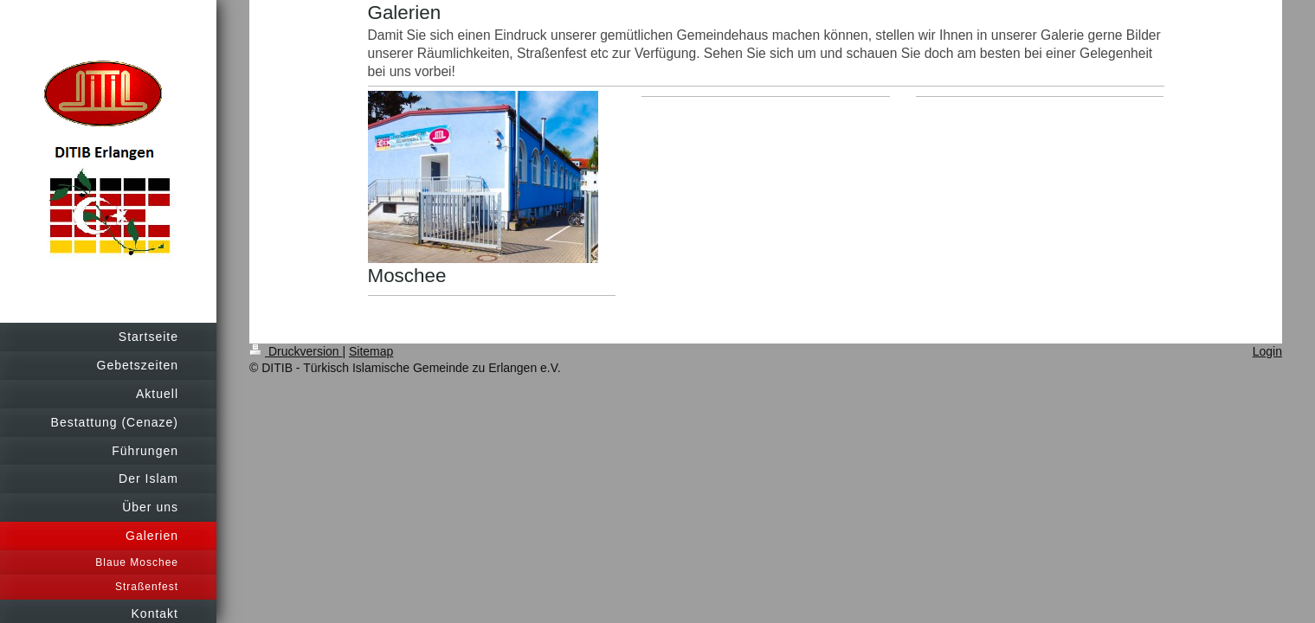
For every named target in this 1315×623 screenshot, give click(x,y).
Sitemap (371, 351)
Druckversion (295, 351)
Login (1267, 351)
